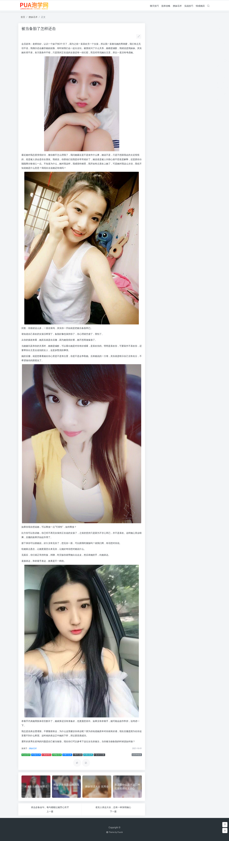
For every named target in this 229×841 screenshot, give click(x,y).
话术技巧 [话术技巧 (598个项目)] (168, 106)
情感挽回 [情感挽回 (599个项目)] (191, 71)
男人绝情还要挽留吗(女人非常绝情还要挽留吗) (177, 32)
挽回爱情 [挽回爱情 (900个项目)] (157, 83)
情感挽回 (200, 5)
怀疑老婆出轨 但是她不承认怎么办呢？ (172, 43)
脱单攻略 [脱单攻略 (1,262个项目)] (183, 99)
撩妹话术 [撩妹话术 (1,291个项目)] (157, 88)
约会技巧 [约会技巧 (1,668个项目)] (185, 88)
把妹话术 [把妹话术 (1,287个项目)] (193, 77)
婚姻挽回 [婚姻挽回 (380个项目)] (196, 67)
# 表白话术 (88, 755)
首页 (23, 17)
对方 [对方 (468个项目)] (202, 67)
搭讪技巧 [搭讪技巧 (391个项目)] (177, 83)
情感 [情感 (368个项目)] (175, 72)
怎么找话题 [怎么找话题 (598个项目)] (157, 71)
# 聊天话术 (67, 755)
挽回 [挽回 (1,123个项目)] (203, 77)
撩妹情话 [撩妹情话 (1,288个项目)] (200, 83)
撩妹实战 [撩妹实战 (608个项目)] (187, 83)
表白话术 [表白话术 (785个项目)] (156, 106)
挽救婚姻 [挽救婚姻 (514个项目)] (168, 83)
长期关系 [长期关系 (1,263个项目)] (174, 112)
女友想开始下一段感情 (163, 39)
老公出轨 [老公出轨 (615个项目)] (198, 88)
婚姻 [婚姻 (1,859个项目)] (188, 66)
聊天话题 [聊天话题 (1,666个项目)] (168, 99)
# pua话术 (26, 755)
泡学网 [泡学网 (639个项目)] (168, 88)
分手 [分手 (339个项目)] (164, 67)
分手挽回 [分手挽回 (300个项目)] (169, 67)
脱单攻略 (165, 5)
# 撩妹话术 (57, 755)
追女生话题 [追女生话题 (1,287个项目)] (159, 112)
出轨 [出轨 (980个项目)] (158, 67)
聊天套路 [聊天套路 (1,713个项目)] (158, 94)
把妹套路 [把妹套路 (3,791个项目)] (176, 77)
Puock (120, 832)
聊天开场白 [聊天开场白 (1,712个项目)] (175, 94)
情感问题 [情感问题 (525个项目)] (201, 71)
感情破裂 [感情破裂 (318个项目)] (154, 78)
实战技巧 (188, 5)
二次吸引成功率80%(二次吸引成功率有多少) (175, 35)
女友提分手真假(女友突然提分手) (169, 28)
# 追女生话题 (99, 755)
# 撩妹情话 (46, 755)
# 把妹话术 (36, 755)
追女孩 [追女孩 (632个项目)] (177, 106)
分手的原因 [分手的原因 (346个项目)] (178, 67)
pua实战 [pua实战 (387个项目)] (154, 61)
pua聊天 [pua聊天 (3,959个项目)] (184, 60)
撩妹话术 (177, 5)
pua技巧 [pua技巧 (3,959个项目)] (167, 60)
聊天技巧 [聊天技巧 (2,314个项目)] (193, 93)
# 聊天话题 (77, 755)
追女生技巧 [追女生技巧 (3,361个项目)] (193, 105)
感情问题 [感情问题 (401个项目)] (162, 77)
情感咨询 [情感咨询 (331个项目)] (181, 72)
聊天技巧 (154, 5)
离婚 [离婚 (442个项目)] (175, 88)
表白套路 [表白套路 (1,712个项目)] (198, 99)
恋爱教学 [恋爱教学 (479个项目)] (168, 71)
